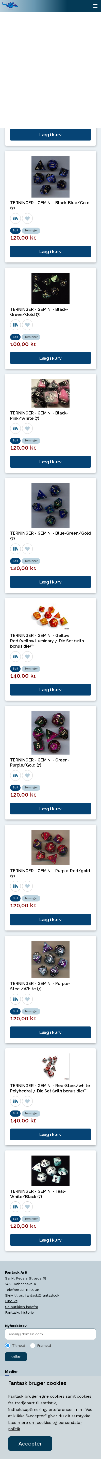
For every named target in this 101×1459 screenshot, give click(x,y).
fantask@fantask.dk (42, 1295)
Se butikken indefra (21, 1307)
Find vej (11, 1301)
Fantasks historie (19, 1312)
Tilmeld (18, 1345)
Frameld (44, 1345)
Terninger (31, 113)
